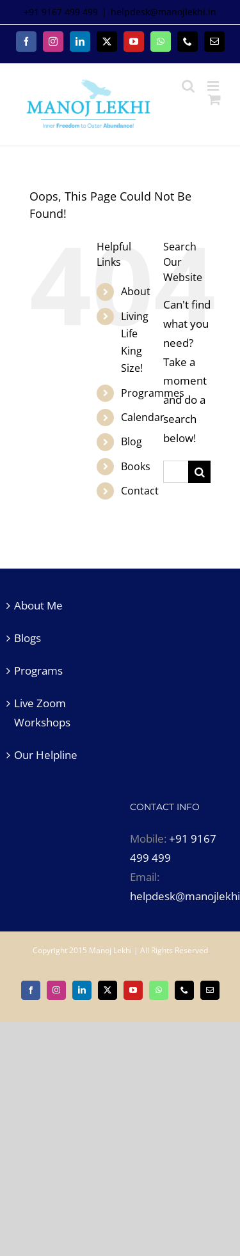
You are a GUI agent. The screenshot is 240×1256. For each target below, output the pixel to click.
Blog (131, 441)
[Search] (199, 472)
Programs (38, 670)
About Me (38, 605)
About (135, 291)
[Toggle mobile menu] (214, 86)
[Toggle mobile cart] (214, 99)
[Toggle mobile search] (188, 86)
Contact (140, 491)
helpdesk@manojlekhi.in (163, 12)
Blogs (27, 638)
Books (135, 466)
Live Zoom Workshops (42, 713)
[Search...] (175, 472)
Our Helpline (45, 754)
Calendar (142, 417)
